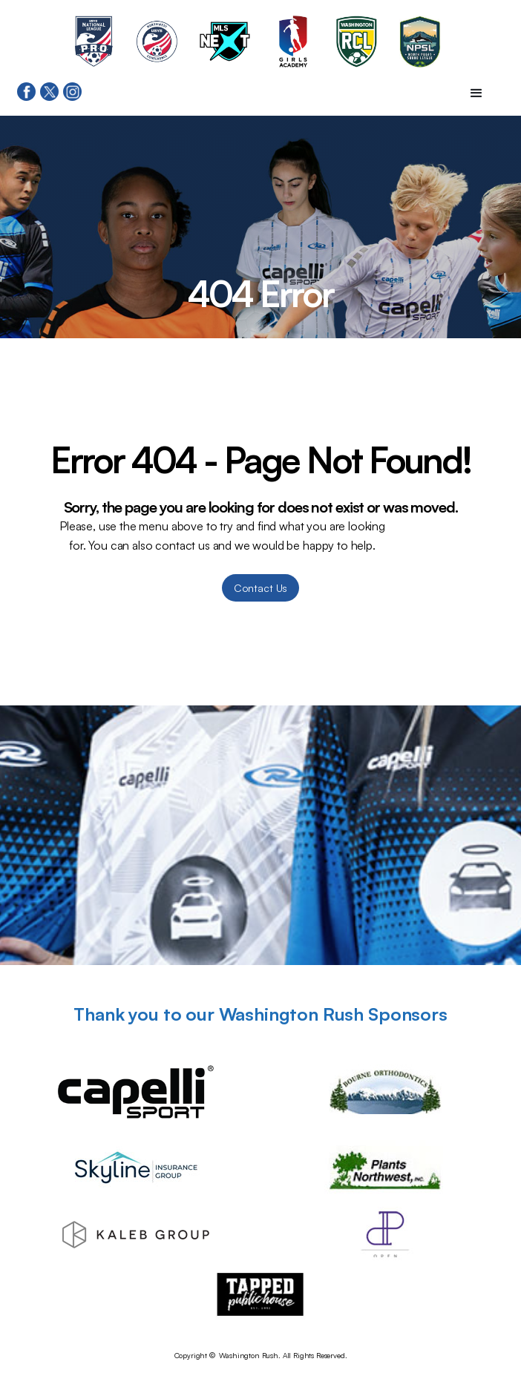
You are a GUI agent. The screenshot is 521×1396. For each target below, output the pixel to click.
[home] (260, 8)
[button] (476, 93)
